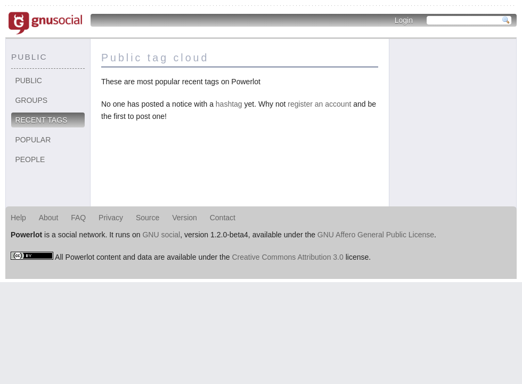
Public (28, 80)
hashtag (229, 104)
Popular (33, 139)
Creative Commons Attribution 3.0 (287, 257)
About (49, 217)
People (30, 159)
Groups (31, 100)
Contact (222, 217)
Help (18, 217)
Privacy (111, 217)
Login (404, 20)
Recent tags (41, 120)
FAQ (78, 217)
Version (184, 217)
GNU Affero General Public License (375, 234)
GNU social (161, 234)
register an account (319, 104)
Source (147, 217)
